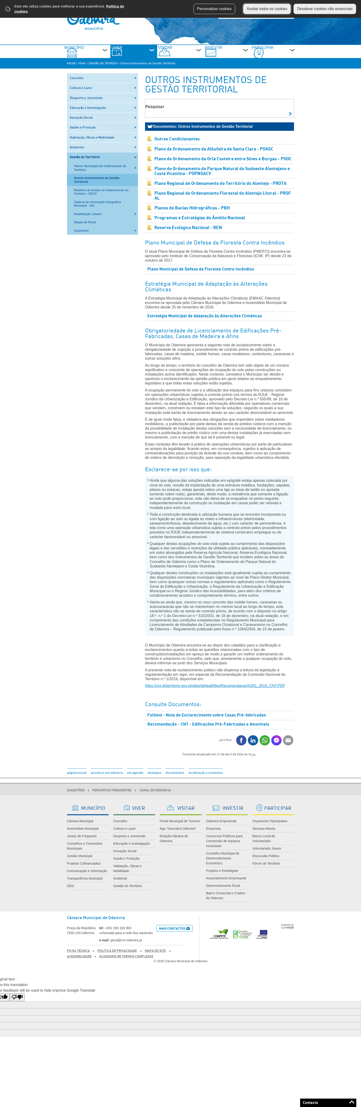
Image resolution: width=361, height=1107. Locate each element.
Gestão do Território (104, 73)
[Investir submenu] (246, 55)
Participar (276, 54)
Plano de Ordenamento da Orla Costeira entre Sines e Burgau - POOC (223, 169)
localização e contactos (206, 782)
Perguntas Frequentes (111, 800)
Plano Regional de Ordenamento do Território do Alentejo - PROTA (220, 193)
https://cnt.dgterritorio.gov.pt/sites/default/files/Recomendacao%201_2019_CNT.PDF (215, 696)
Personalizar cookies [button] (214, 9)
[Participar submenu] (292, 55)
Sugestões (76, 800)
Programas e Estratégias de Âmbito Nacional (199, 228)
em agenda (135, 782)
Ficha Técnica (78, 960)
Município (90, 54)
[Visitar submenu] (199, 55)
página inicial (76, 782)
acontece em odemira (107, 782)
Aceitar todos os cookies (267, 9)
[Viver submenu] (152, 55)
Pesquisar (154, 117)
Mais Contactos (172, 938)
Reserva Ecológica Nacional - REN (188, 237)
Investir (226, 54)
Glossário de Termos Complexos (126, 966)
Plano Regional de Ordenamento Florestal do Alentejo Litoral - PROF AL (222, 205)
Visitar (184, 54)
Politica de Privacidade (117, 960)
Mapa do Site (155, 960)
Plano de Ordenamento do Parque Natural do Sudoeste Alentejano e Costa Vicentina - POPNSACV (222, 181)
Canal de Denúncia (155, 800)
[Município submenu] (105, 55)
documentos (175, 782)
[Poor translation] (17, 1007)
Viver (137, 54)
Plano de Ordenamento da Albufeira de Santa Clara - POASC (213, 159)
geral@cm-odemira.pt (126, 950)
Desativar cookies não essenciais (325, 9)
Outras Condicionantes (177, 149)
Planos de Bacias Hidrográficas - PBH (192, 218)
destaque (154, 782)
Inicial (72, 73)
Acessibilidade (79, 966)
